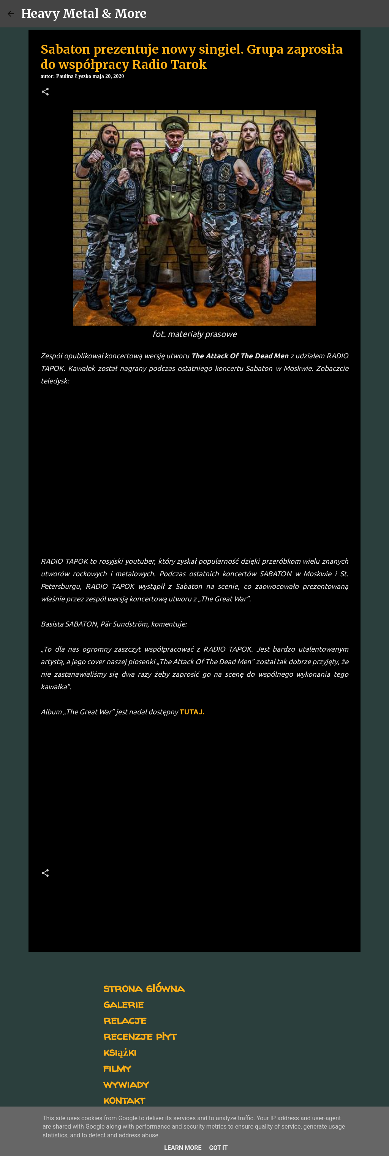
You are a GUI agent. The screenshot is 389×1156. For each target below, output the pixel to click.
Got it (218, 1147)
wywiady (126, 1083)
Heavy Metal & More (84, 13)
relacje (124, 1019)
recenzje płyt (139, 1035)
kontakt (124, 1099)
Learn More (182, 1147)
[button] (45, 92)
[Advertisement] (194, 795)
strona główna (143, 987)
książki (119, 1051)
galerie (123, 1003)
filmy (117, 1067)
